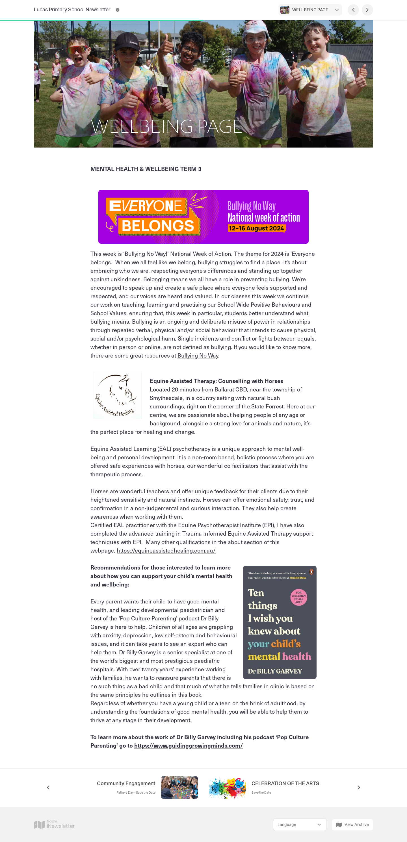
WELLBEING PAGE (310, 10)
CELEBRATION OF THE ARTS (285, 783)
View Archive (352, 825)
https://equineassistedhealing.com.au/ (166, 550)
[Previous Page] (353, 10)
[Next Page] (367, 10)
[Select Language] (299, 825)
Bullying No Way (197, 355)
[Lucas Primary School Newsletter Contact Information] (117, 10)
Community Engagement (126, 783)
